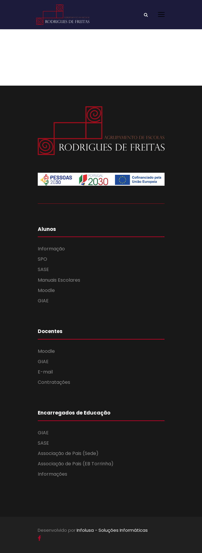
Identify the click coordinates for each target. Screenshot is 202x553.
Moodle (46, 290)
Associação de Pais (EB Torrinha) (76, 463)
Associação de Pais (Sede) (68, 453)
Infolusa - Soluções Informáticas (112, 530)
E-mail (45, 371)
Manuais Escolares (59, 280)
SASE (43, 269)
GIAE (43, 300)
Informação (51, 248)
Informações (52, 474)
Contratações (54, 382)
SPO (42, 259)
